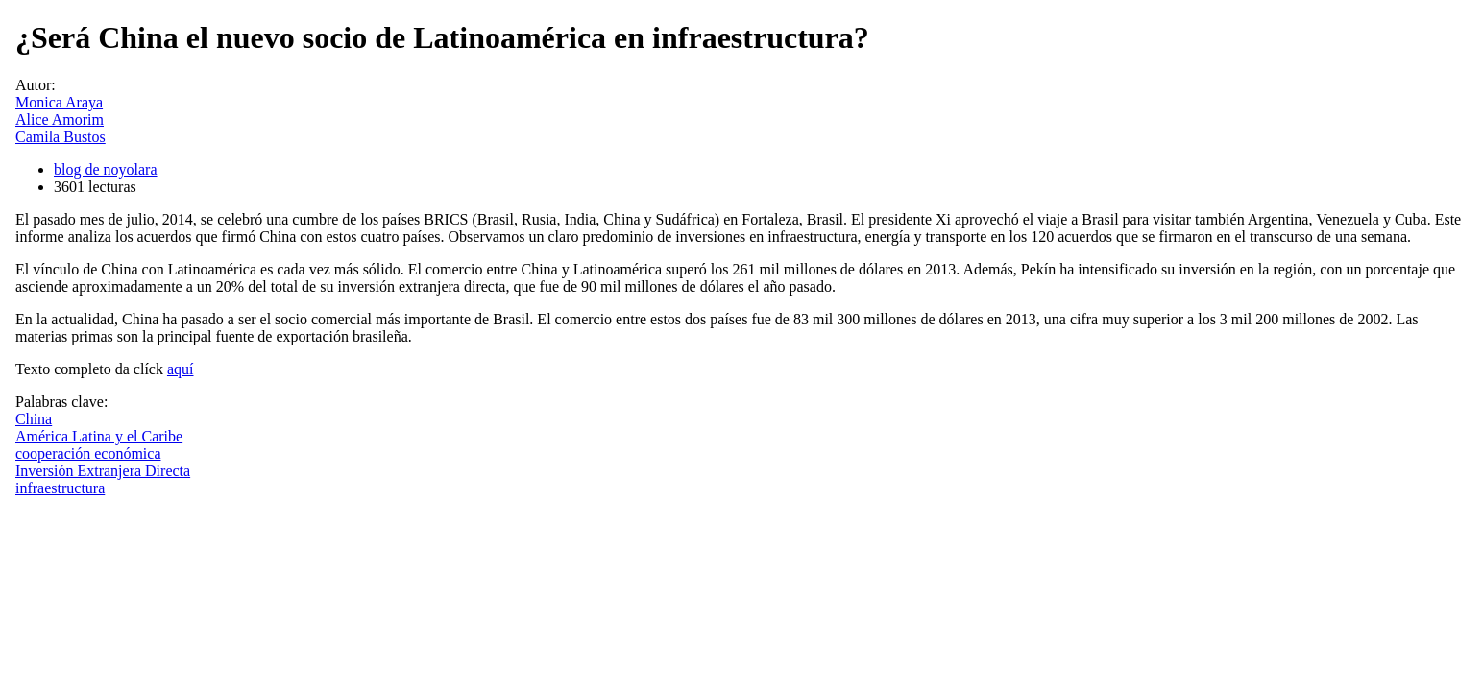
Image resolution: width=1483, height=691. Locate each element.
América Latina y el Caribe (98, 436)
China (33, 419)
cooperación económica (87, 453)
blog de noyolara (106, 169)
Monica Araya (59, 102)
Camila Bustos (60, 137)
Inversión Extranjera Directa (102, 471)
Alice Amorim (59, 119)
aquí (180, 369)
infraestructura (60, 488)
